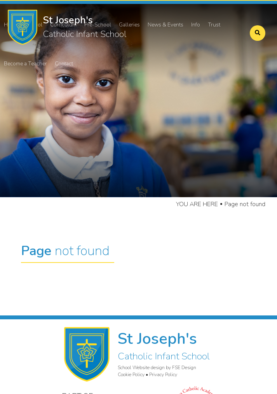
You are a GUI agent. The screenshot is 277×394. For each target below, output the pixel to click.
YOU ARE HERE (197, 204)
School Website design (141, 367)
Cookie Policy (131, 374)
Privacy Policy (163, 374)
